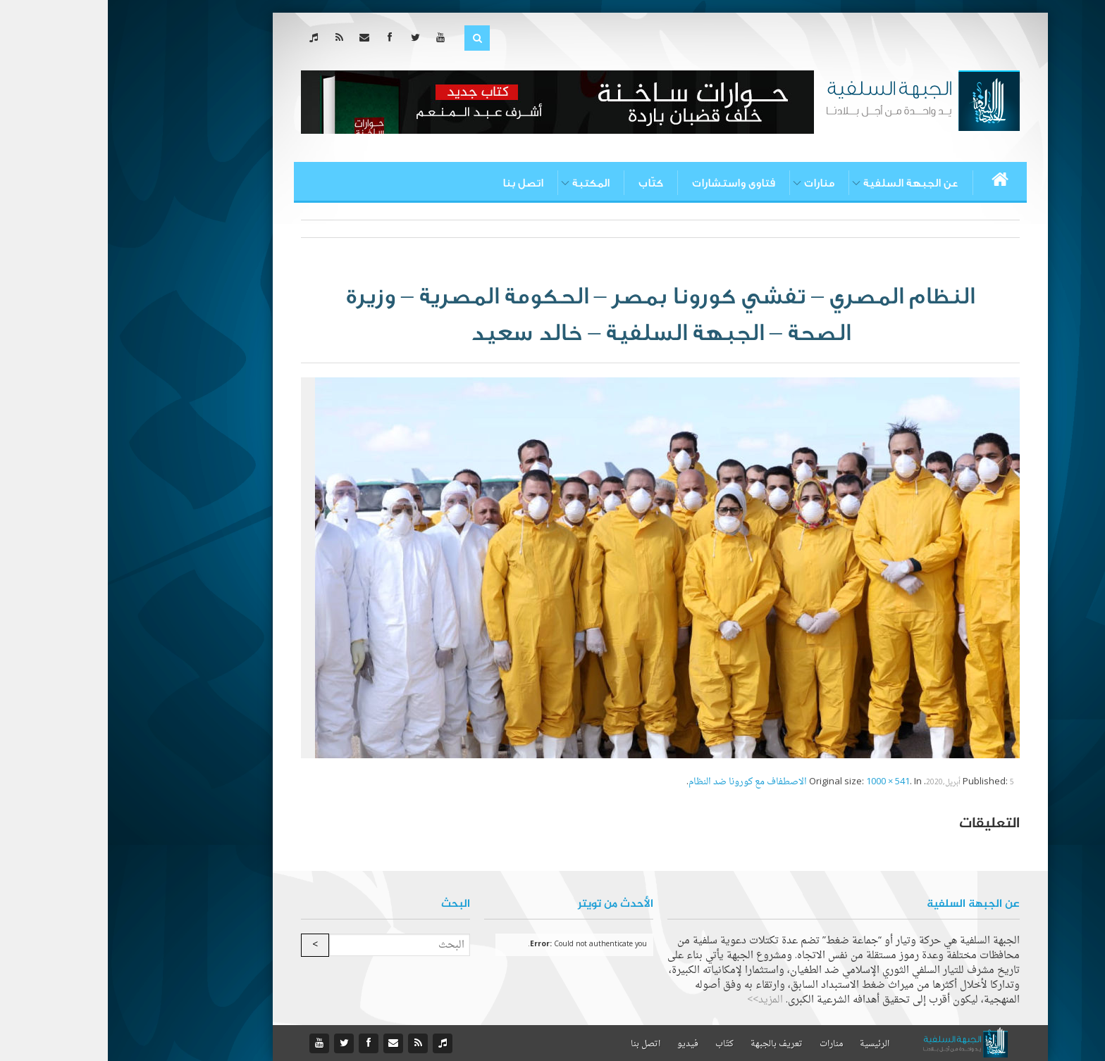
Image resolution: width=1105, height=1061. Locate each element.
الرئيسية (767, 1044)
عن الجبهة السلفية (803, 183)
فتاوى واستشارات (625, 183)
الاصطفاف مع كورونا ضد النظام (640, 782)
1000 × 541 (780, 782)
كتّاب (543, 183)
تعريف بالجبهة (669, 1044)
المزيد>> (657, 1000)
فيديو (580, 1044)
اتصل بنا (415, 183)
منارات (711, 183)
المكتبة (483, 183)
